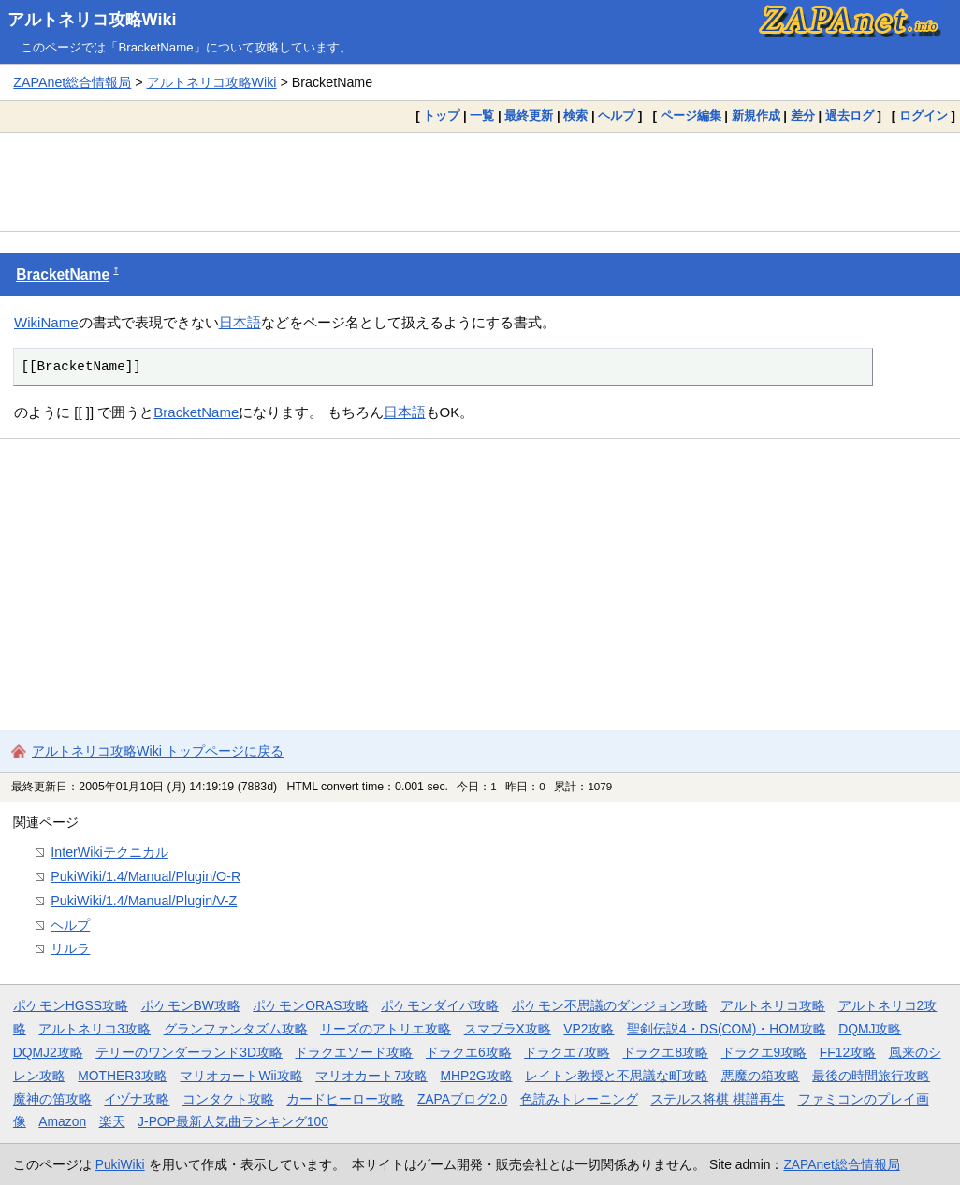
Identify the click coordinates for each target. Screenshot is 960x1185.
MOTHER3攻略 (122, 1075)
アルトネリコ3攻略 (94, 1028)
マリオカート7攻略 (371, 1075)
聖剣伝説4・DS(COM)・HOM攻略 (726, 1028)
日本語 (240, 322)
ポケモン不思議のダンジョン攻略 (610, 1005)
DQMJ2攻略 (48, 1052)
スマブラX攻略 (507, 1028)
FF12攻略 (848, 1052)
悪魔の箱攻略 (760, 1075)
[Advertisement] (480, 181)
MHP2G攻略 (476, 1075)
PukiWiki (120, 1164)
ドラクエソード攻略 (354, 1052)
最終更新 (528, 115)
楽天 (112, 1121)
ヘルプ (616, 115)
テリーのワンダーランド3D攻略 (189, 1052)
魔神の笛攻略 (52, 1098)
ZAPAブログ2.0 (462, 1098)
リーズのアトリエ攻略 (385, 1028)
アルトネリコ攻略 (772, 1005)
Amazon (62, 1121)
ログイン (923, 115)
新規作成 (756, 115)
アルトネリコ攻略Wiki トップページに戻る (158, 751)
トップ (441, 115)
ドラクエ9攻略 (764, 1052)
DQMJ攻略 (869, 1028)
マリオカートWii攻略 (241, 1075)
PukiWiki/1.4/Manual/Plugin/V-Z (144, 900)
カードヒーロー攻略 (345, 1098)
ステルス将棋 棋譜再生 (717, 1098)
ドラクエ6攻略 (469, 1052)
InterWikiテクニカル (109, 852)
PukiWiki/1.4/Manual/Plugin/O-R (145, 876)
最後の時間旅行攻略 (871, 1075)
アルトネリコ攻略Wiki (92, 19)
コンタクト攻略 (228, 1098)
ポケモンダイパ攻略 (440, 1005)
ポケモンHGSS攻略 (70, 1005)
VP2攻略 (588, 1028)
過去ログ (849, 115)
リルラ (70, 948)
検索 (575, 115)
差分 (803, 115)
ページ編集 (691, 115)
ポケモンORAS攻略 (310, 1005)
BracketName (62, 274)
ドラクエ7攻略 (567, 1052)
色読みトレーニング (579, 1098)
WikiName (46, 322)
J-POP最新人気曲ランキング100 (233, 1121)
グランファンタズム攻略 (236, 1028)
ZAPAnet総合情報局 (72, 82)
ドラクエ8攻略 (665, 1052)
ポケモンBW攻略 (190, 1005)
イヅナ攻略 (136, 1098)
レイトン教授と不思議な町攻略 (616, 1075)
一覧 (482, 115)
